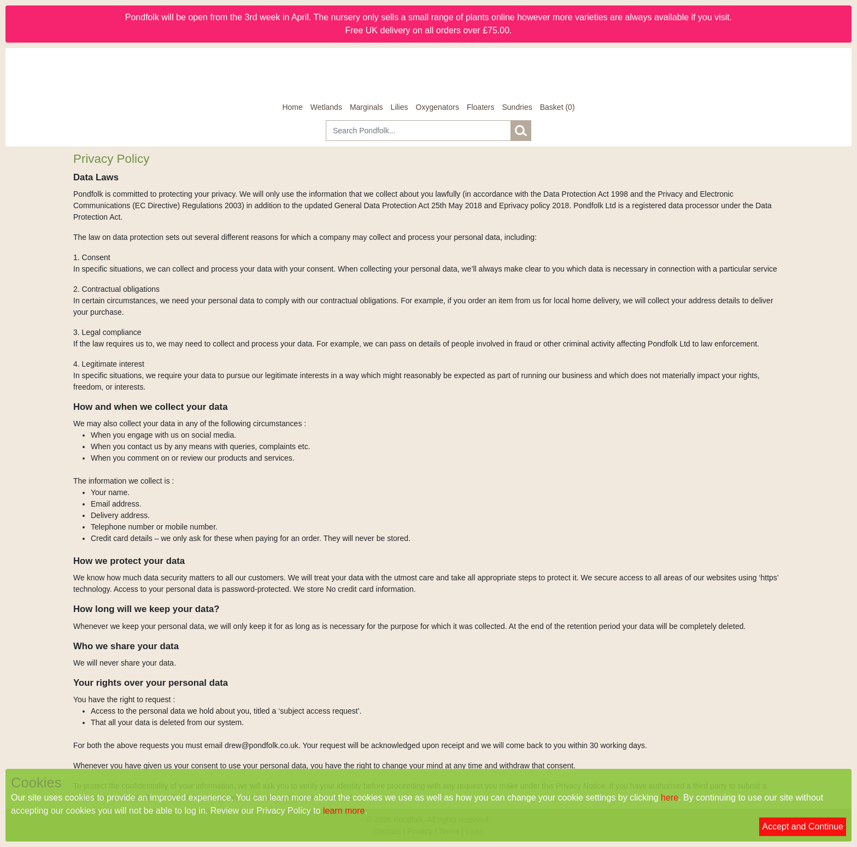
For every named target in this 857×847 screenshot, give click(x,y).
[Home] (428, 75)
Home (292, 107)
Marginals (366, 107)
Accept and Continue (802, 826)
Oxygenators (437, 107)
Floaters (481, 107)
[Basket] (557, 107)
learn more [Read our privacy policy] (344, 810)
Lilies (399, 107)
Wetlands (326, 107)
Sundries (517, 107)
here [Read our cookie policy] (669, 797)
